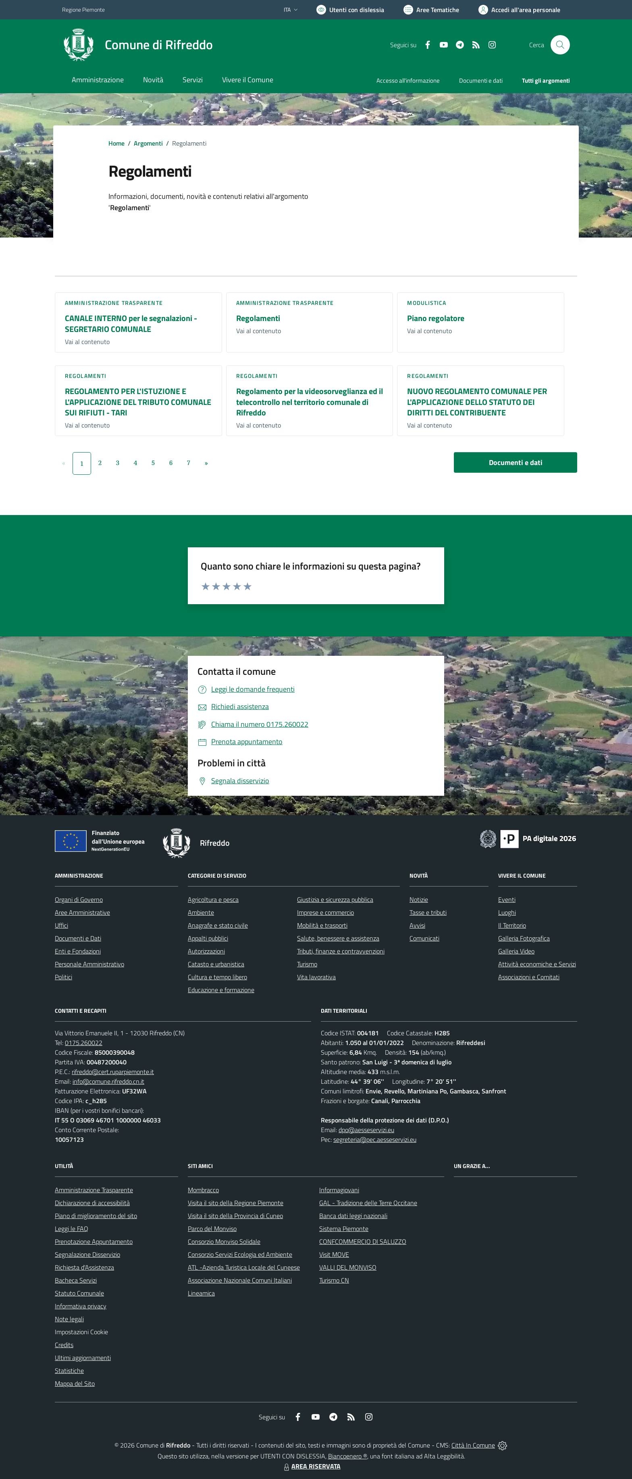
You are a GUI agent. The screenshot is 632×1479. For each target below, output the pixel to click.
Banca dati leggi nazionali (353, 1215)
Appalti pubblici (208, 938)
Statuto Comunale (79, 1293)
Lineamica (201, 1293)
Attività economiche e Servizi (537, 964)
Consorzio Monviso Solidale (224, 1241)
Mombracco (203, 1190)
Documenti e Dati (78, 938)
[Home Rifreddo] (137, 44)
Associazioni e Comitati (528, 977)
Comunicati (424, 938)
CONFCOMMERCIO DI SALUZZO (362, 1241)
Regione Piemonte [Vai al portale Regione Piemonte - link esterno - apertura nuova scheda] (83, 9)
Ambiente (201, 912)
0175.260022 (83, 1042)
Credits (64, 1345)
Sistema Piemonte (343, 1228)
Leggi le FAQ (71, 1228)
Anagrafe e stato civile (218, 925)
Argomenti (148, 143)
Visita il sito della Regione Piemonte (235, 1203)
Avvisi (417, 925)
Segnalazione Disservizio (87, 1254)
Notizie (419, 899)
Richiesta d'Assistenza (84, 1267)
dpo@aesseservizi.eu (366, 1130)
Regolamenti (258, 318)
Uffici (61, 925)
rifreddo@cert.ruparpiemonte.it (113, 1071)
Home (116, 143)
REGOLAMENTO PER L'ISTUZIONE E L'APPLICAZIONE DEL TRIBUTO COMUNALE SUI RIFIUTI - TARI (138, 402)
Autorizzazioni (206, 951)
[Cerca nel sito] (560, 44)
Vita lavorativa (316, 977)
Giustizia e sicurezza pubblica (335, 899)
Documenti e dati (516, 462)
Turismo (307, 964)
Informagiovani (339, 1190)
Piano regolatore (435, 318)
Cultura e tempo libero (217, 977)
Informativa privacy (80, 1306)
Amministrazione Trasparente (94, 1190)
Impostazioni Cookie (81, 1332)
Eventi (507, 899)
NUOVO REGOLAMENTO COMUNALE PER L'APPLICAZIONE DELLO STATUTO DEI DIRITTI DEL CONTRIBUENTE (477, 402)
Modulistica (426, 302)
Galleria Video (516, 951)
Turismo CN (334, 1280)
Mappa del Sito (75, 1383)
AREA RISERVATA (311, 1466)
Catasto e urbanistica (216, 964)
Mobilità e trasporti (322, 925)
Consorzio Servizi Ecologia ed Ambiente (240, 1254)
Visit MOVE (334, 1254)
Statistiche (69, 1370)
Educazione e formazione (221, 990)
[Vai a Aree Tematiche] (431, 9)
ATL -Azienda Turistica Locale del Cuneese (244, 1267)
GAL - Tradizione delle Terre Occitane (368, 1203)
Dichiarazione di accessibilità (92, 1203)
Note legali (69, 1319)
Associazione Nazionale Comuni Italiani (240, 1280)
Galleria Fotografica (524, 938)
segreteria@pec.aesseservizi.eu (374, 1139)
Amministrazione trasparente (114, 302)
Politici (63, 977)
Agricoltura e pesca (213, 899)
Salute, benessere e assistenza (338, 938)
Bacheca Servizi (76, 1280)
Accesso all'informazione (408, 80)
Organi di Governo (79, 899)
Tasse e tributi (428, 912)
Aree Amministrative (82, 912)
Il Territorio (512, 925)
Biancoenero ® (347, 1456)
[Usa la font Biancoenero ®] (350, 9)
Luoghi (507, 912)
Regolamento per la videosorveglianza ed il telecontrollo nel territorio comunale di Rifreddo (309, 402)
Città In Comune (473, 1445)
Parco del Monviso (212, 1228)
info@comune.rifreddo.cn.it (108, 1081)
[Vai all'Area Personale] (519, 9)
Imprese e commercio (325, 912)
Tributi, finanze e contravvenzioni (341, 951)
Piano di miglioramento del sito (96, 1215)
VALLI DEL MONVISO (347, 1267)
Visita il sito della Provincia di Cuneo (235, 1215)
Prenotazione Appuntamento (94, 1241)
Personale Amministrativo (89, 964)
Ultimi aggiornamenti (83, 1357)
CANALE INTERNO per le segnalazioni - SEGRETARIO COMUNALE (131, 323)
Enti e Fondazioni (78, 951)
